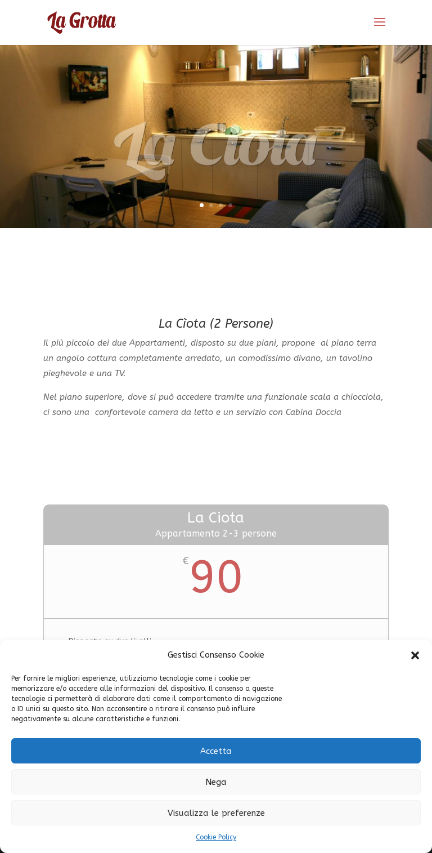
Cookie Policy (216, 837)
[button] (415, 655)
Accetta (216, 751)
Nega (216, 782)
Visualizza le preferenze (216, 813)
